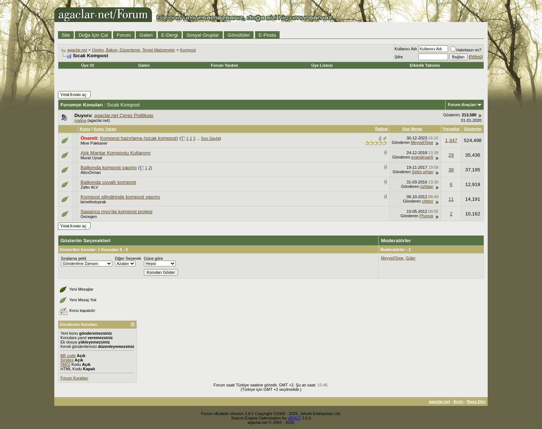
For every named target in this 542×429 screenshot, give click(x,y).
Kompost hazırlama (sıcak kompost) (139, 138)
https (475, 56)
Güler (411, 258)
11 (451, 199)
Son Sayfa (210, 138)
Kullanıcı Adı (405, 49)
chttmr (427, 201)
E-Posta (267, 35)
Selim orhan (422, 172)
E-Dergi (169, 35)
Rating (381, 129)
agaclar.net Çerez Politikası (124, 115)
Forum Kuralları (74, 378)
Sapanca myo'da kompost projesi (116, 211)
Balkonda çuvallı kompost (108, 182)
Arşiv (458, 401)
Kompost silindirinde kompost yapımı (120, 197)
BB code (68, 355)
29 (451, 155)
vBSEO (294, 418)
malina (80, 120)
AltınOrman (90, 172)
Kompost (188, 50)
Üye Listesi (321, 65)
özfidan (426, 186)
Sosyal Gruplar (202, 35)
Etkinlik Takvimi (425, 65)
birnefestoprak (93, 202)
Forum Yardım (224, 65)
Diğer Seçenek (128, 258)
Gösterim (472, 129)
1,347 (451, 140)
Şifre (398, 57)
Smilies (67, 360)
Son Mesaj (412, 129)
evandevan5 (422, 157)
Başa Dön (476, 401)
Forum (124, 35)
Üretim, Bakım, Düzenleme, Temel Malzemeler (133, 50)
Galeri (146, 35)
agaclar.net (77, 50)
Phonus (426, 216)
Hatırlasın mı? (466, 50)
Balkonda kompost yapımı (108, 167)
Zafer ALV (89, 187)
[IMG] (65, 364)
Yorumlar (451, 129)
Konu (85, 129)
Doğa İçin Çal (93, 35)
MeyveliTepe (422, 142)
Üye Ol (87, 65)
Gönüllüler (239, 35)
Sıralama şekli (73, 258)
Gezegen (88, 216)
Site (66, 35)
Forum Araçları (462, 104)
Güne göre (153, 258)
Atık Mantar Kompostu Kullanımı (115, 153)
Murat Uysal (91, 158)
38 (451, 169)
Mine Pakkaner (93, 143)
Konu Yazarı (105, 129)
